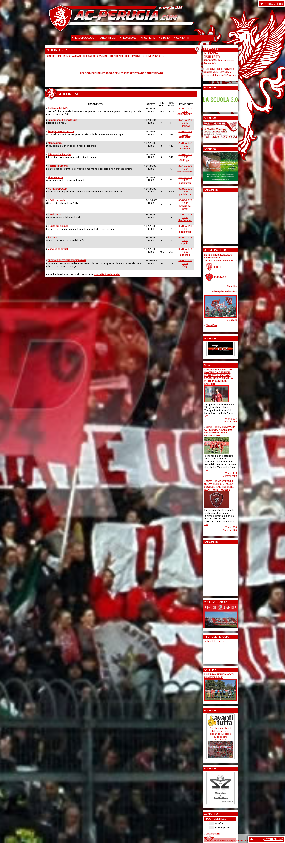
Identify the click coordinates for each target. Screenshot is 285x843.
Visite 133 (231, 473)
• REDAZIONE (128, 37)
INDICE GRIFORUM (58, 56)
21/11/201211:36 (185, 180)
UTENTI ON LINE (273, 839)
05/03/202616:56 (185, 191)
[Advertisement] (215, 216)
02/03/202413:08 (185, 252)
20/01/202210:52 (185, 134)
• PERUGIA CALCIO (83, 37)
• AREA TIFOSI (107, 37)
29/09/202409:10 (184, 111)
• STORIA (164, 37)
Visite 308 (231, 527)
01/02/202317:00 (185, 240)
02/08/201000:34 (185, 229)
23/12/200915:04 (185, 168)
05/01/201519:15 (185, 204)
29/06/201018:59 (185, 263)
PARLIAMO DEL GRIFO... (84, 56)
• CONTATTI (181, 37)
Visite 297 (231, 418)
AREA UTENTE (275, 3)
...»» (206, 415)
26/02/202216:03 (185, 145)
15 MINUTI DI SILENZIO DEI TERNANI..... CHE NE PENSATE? (131, 56)
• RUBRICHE (148, 37)
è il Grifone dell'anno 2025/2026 (219, 73)
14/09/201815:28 (185, 217)
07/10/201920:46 (185, 123)
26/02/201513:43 (185, 157)
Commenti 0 (230, 421)
